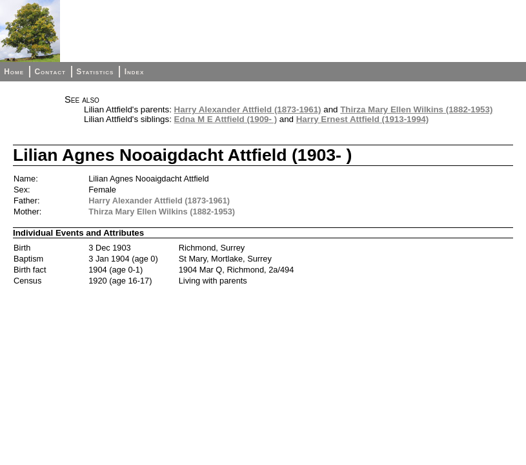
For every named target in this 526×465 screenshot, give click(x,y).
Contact (49, 71)
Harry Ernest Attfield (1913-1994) (362, 119)
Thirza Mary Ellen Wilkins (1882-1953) (416, 109)
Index (135, 71)
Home (14, 71)
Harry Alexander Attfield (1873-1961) (247, 109)
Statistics (95, 71)
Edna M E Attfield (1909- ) (225, 119)
